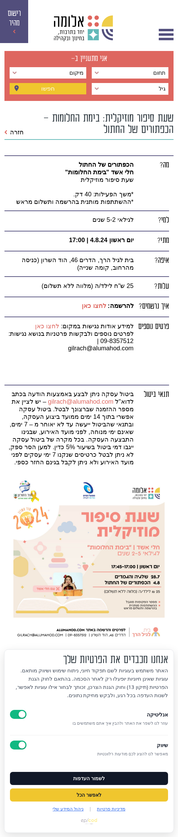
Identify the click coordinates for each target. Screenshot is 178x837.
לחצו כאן (93, 305)
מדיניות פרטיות (111, 809)
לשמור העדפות (89, 778)
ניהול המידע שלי (68, 809)
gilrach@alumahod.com (81, 401)
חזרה (14, 132)
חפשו (48, 88)
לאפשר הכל (89, 795)
